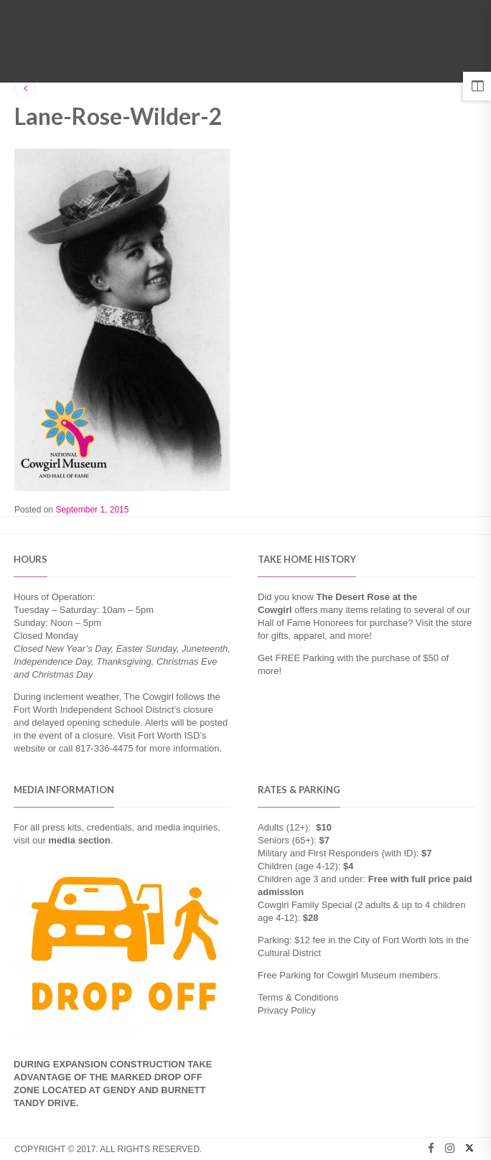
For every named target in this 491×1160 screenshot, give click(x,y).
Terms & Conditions (298, 997)
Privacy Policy (287, 1010)
